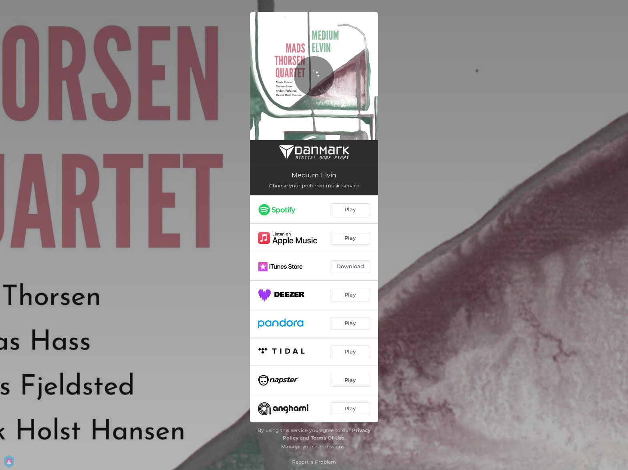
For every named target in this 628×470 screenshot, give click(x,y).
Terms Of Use (327, 438)
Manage (291, 447)
